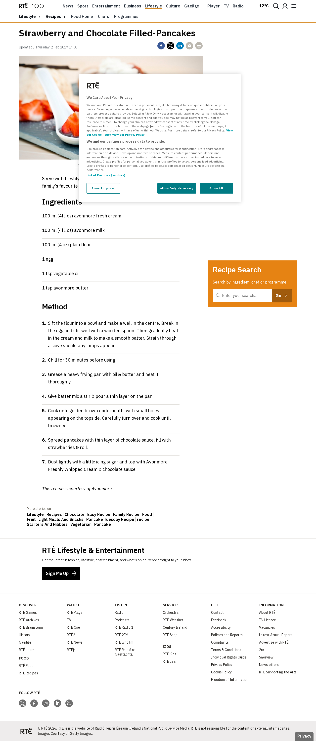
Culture (173, 5)
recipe (143, 519)
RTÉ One (73, 627)
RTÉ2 (71, 635)
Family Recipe (126, 514)
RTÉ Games (28, 612)
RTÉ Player (75, 612)
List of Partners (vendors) (106, 175)
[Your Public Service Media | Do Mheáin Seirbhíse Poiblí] (26, 731)
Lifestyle (153, 5)
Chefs (103, 16)
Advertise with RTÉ (274, 642)
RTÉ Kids (169, 654)
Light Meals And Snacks (61, 519)
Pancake (102, 524)
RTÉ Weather (173, 620)
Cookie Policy (221, 672)
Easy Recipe (98, 514)
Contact (217, 612)
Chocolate (75, 514)
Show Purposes (103, 188)
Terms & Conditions (226, 650)
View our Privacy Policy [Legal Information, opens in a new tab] (128, 134)
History (24, 635)
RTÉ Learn (27, 650)
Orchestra (171, 612)
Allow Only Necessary (176, 188)
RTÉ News (75, 642)
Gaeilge (191, 5)
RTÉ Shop (170, 635)
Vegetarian (80, 524)
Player (213, 5)
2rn (261, 650)
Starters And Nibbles (47, 524)
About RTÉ (267, 612)
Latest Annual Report (275, 635)
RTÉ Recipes (28, 673)
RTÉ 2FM (121, 635)
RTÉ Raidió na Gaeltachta (125, 652)
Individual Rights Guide (229, 657)
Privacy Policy (221, 664)
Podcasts (122, 620)
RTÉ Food (26, 665)
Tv (226, 5)
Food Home (82, 16)
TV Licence (267, 620)
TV (69, 620)
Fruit (31, 519)
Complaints (220, 642)
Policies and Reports (227, 635)
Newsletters (269, 664)
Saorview (266, 657)
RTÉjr (71, 650)
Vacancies (267, 627)
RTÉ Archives (29, 620)
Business (132, 5)
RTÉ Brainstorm (31, 627)
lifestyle (27, 16)
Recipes (53, 16)
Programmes (126, 16)
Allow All (216, 188)
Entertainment (106, 5)
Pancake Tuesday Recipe (110, 519)
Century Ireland (175, 627)
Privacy (304, 736)
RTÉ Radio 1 (124, 627)
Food (147, 514)
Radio (238, 5)
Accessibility (221, 627)
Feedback (218, 620)
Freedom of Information (229, 679)
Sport (82, 5)
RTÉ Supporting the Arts (278, 672)
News (68, 5)
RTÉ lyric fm (124, 642)
